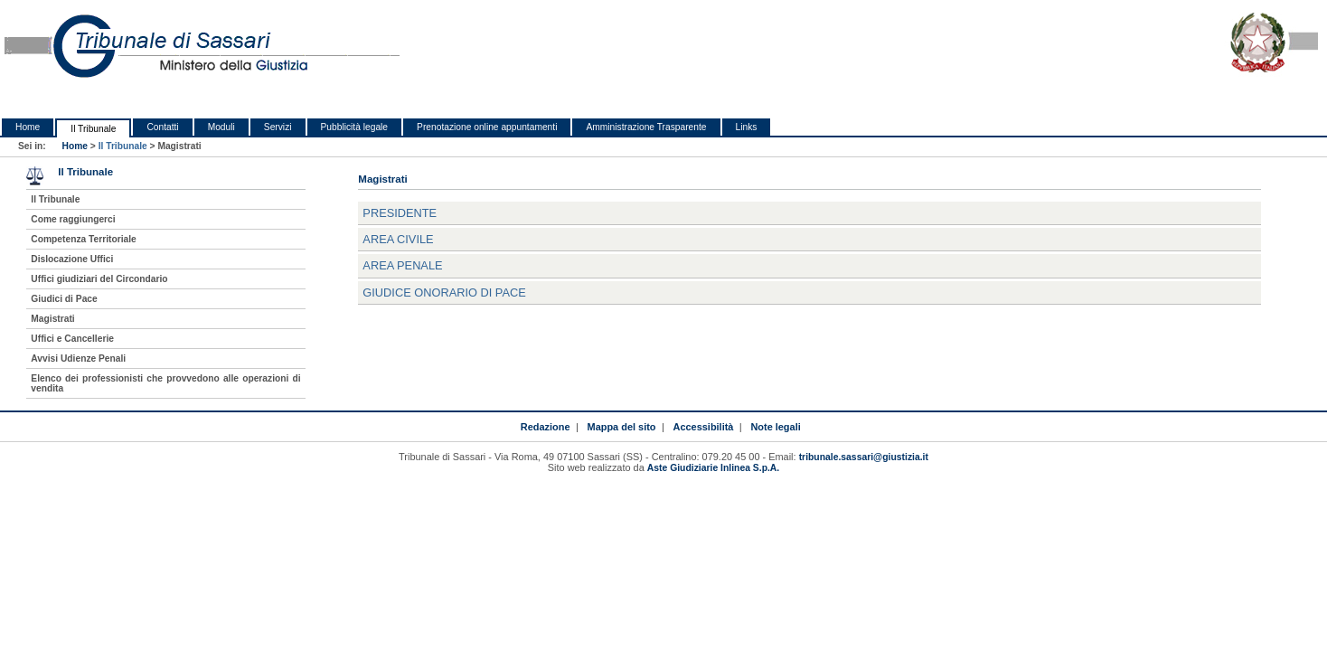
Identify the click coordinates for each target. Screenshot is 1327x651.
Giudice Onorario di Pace (443, 292)
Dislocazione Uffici (72, 259)
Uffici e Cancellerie (72, 339)
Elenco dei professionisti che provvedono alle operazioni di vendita (165, 383)
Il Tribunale (93, 129)
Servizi (278, 127)
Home (27, 127)
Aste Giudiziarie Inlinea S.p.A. (713, 468)
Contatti (162, 127)
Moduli (221, 127)
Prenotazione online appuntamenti (487, 127)
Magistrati (52, 319)
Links (747, 127)
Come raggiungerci (73, 219)
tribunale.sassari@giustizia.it (863, 457)
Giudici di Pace (64, 299)
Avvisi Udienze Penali (78, 358)
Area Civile (397, 239)
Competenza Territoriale (83, 239)
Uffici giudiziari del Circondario (99, 279)
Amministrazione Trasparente (646, 127)
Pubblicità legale (355, 127)
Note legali (775, 426)
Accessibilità (703, 426)
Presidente (399, 213)
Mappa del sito (622, 426)
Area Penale (402, 265)
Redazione (545, 426)
